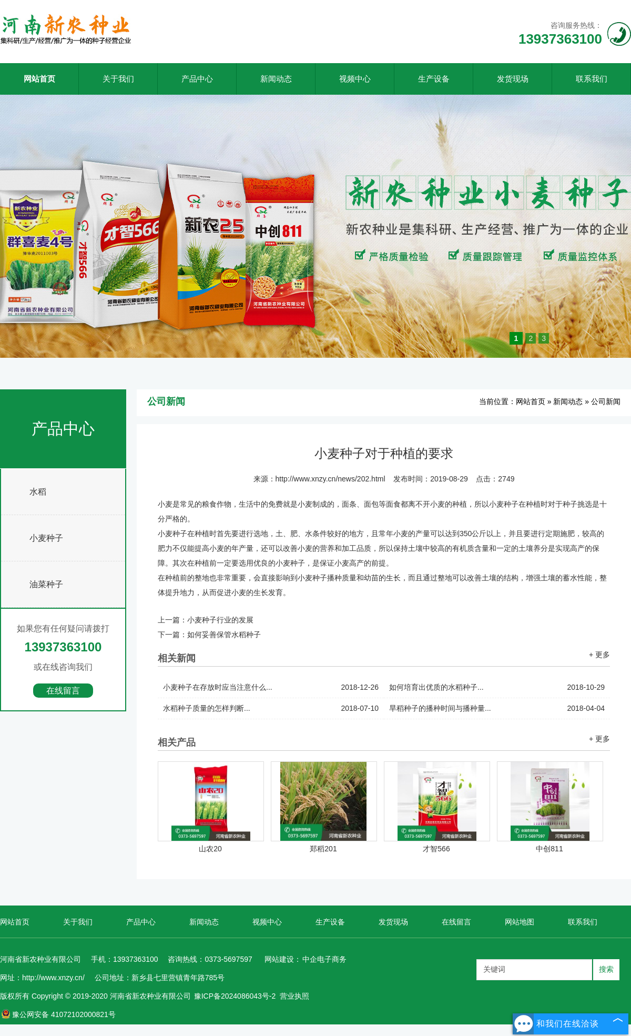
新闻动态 (276, 78)
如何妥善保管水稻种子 (224, 634)
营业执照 (294, 996)
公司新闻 (605, 401)
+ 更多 (599, 654)
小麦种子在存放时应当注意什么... (271, 687)
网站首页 (39, 78)
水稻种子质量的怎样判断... (271, 708)
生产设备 (434, 78)
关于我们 (118, 78)
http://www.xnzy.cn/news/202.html (330, 479)
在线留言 (63, 690)
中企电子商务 (324, 959)
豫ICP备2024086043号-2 (235, 996)
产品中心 (197, 78)
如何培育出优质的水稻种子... (497, 687)
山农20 (210, 848)
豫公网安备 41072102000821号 (58, 1014)
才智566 (436, 848)
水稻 (37, 491)
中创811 (549, 848)
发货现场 (512, 78)
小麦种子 (46, 538)
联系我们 (591, 78)
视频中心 (355, 78)
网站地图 (519, 922)
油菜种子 (46, 584)
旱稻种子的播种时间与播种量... (497, 708)
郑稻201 (323, 848)
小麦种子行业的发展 (220, 620)
